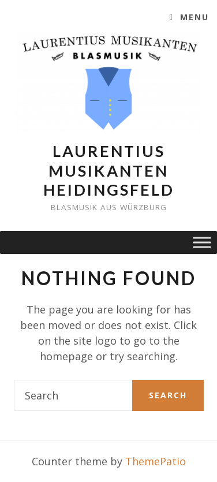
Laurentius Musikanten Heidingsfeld (108, 170)
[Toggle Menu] (202, 242)
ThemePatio (155, 461)
